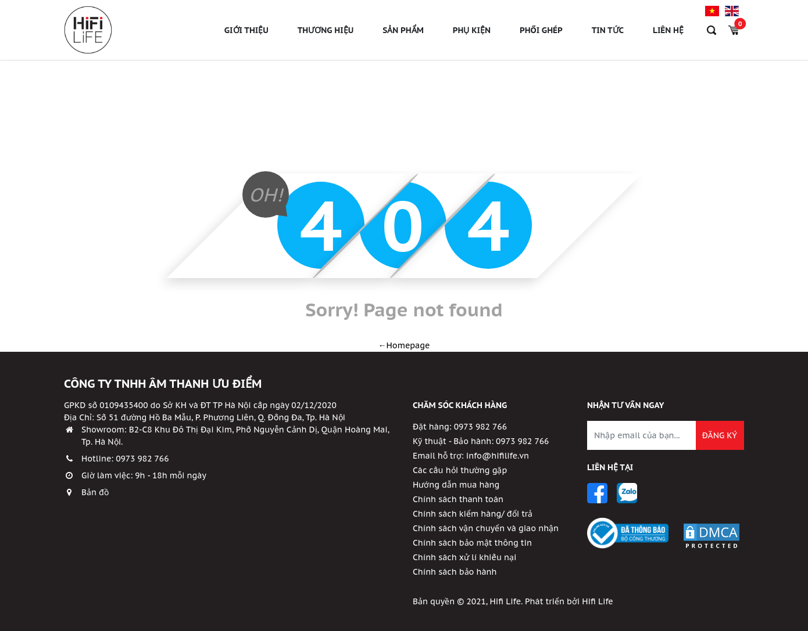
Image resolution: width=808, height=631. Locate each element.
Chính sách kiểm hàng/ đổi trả (472, 514)
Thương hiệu (325, 35)
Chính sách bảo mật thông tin (472, 543)
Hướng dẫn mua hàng (456, 484)
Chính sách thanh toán (458, 499)
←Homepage (404, 345)
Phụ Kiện (472, 35)
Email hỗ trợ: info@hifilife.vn (471, 455)
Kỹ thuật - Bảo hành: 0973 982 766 (481, 441)
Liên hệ (668, 35)
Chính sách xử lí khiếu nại (464, 557)
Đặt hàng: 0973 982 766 (460, 426)
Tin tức (608, 35)
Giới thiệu (246, 35)
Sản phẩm (403, 35)
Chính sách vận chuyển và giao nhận (486, 528)
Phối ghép (541, 35)
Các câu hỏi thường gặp (460, 470)
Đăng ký (719, 435)
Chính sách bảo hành (455, 572)
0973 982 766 (142, 458)
